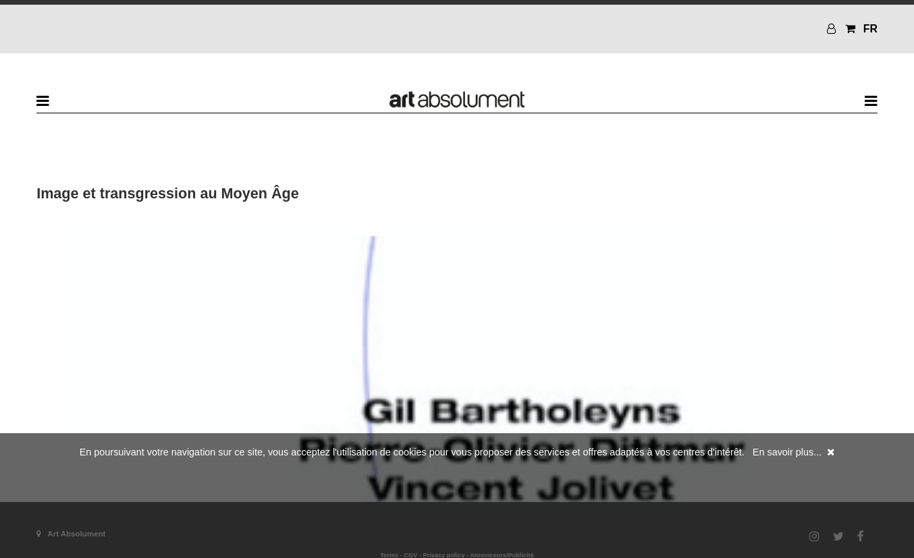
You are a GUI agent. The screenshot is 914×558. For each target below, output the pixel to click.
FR (870, 28)
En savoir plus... (787, 452)
